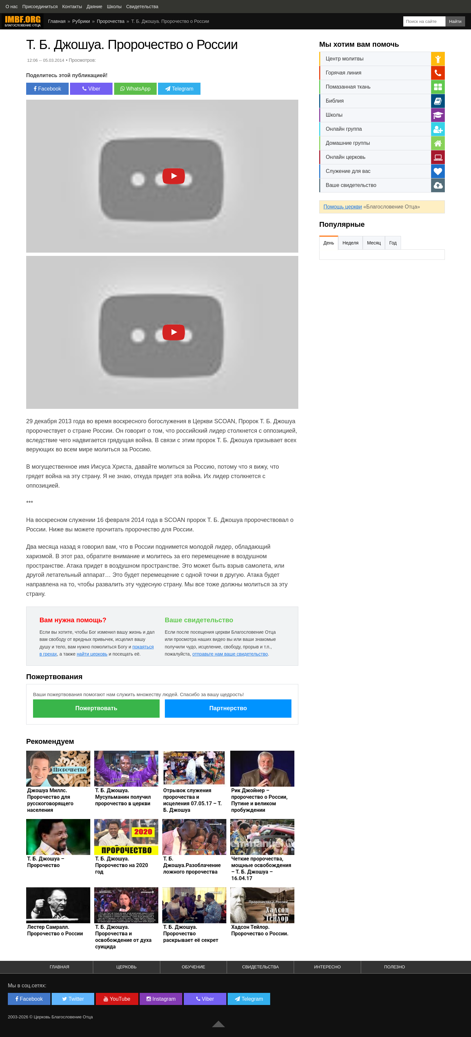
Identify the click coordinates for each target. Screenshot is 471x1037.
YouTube (117, 999)
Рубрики (81, 21)
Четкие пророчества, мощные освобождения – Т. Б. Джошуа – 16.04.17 (261, 868)
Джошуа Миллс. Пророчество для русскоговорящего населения (50, 800)
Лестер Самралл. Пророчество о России (55, 930)
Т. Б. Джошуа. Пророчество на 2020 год (121, 865)
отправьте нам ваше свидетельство (230, 654)
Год (392, 242)
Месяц (374, 242)
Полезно (394, 966)
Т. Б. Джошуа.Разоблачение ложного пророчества (192, 865)
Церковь (126, 966)
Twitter (73, 999)
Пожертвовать (96, 708)
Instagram (161, 999)
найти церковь (92, 654)
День (328, 242)
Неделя (350, 242)
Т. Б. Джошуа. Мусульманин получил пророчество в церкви (123, 797)
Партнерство (228, 708)
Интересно (327, 966)
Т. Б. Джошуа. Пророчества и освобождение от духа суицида (123, 937)
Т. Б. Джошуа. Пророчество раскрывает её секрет (190, 933)
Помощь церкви (342, 206)
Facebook (47, 89)
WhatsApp (135, 89)
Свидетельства (260, 966)
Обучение (193, 966)
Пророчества (110, 21)
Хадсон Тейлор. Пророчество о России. (259, 930)
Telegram (179, 89)
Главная (56, 21)
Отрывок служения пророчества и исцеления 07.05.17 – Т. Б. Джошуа (192, 800)
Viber (91, 89)
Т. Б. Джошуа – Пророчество (45, 862)
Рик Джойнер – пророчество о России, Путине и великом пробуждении (259, 800)
